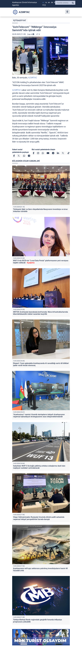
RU (46, 2)
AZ (43, 2)
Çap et (30, 34)
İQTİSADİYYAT (19, 20)
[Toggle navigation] (66, 11)
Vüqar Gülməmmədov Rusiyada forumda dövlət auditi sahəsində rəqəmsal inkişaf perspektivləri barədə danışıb (38, 518)
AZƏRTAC (32, 77)
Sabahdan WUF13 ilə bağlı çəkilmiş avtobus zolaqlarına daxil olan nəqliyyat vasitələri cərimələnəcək (39, 467)
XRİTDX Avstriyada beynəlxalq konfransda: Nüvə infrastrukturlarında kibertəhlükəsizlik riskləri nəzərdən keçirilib (40, 313)
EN (49, 2)
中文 (44, 5)
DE (52, 2)
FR (54, 2)
